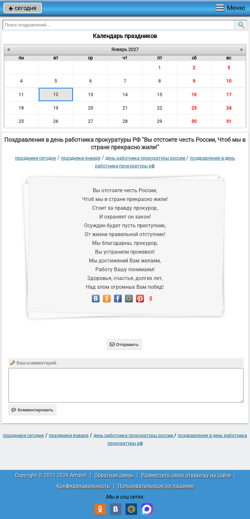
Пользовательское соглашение (156, 486)
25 (21, 121)
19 (55, 108)
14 (125, 94)
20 (90, 108)
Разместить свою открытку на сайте (186, 475)
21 (125, 108)
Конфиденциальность (83, 486)
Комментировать (32, 409)
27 (90, 121)
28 (125, 121)
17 (228, 94)
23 (194, 108)
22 (159, 108)
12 (55, 94)
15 (159, 94)
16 (194, 94)
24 (228, 108)
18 (21, 108)
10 (228, 81)
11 (21, 94)
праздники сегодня (35, 158)
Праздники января (81, 158)
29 (159, 121)
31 (228, 121)
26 (55, 121)
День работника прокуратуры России (145, 158)
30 (194, 121)
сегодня (22, 8)
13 (90, 94)
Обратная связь (113, 475)
